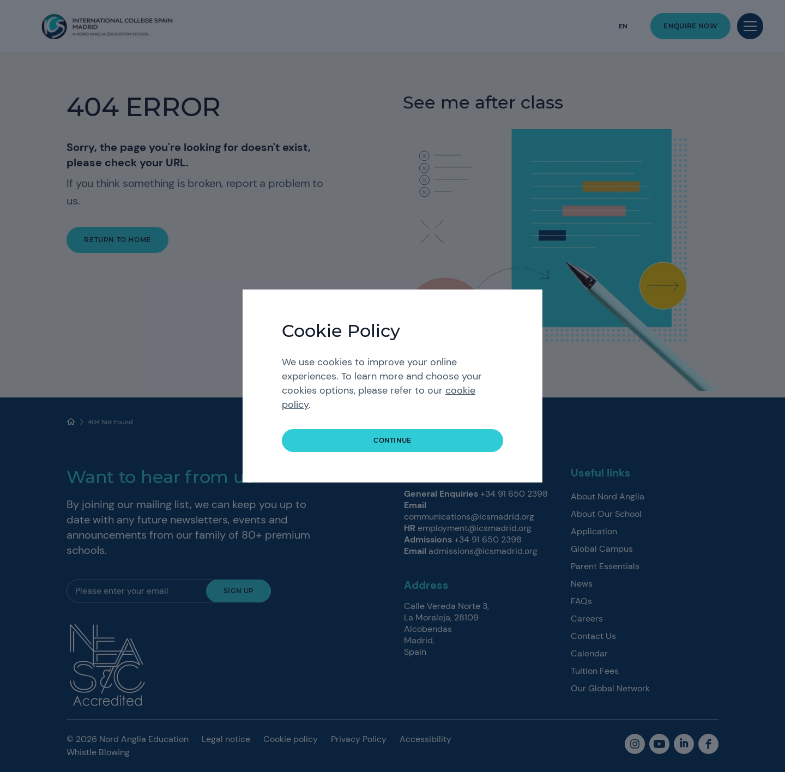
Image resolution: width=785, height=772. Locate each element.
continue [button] (392, 440)
